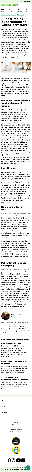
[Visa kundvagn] (20, 10)
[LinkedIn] (23, 460)
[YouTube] (18, 460)
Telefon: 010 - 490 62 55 (16, 429)
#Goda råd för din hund (8, 15)
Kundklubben (5, 413)
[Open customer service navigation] (28, 468)
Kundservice (5, 407)
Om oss (4, 401)
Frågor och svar (16, 424)
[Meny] (4, 10)
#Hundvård (20, 15)
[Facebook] (9, 460)
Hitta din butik (27, 1)
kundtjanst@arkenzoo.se (16, 427)
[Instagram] (13, 460)
